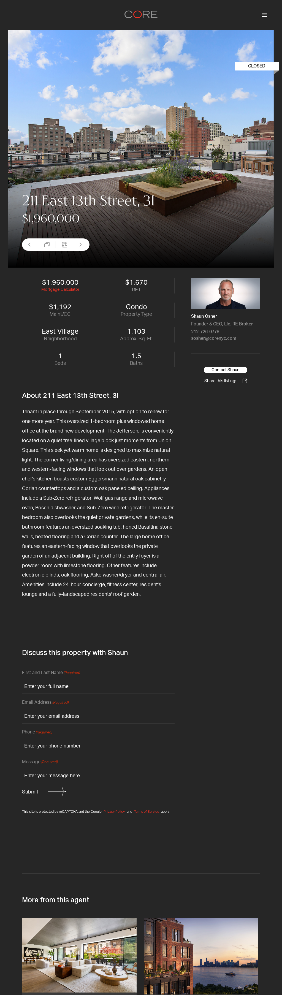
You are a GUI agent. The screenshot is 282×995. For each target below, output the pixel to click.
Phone (37, 732)
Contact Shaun (226, 370)
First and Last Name (51, 673)
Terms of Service (146, 811)
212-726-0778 (205, 332)
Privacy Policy (114, 811)
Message (40, 762)
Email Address (45, 702)
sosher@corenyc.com (213, 338)
